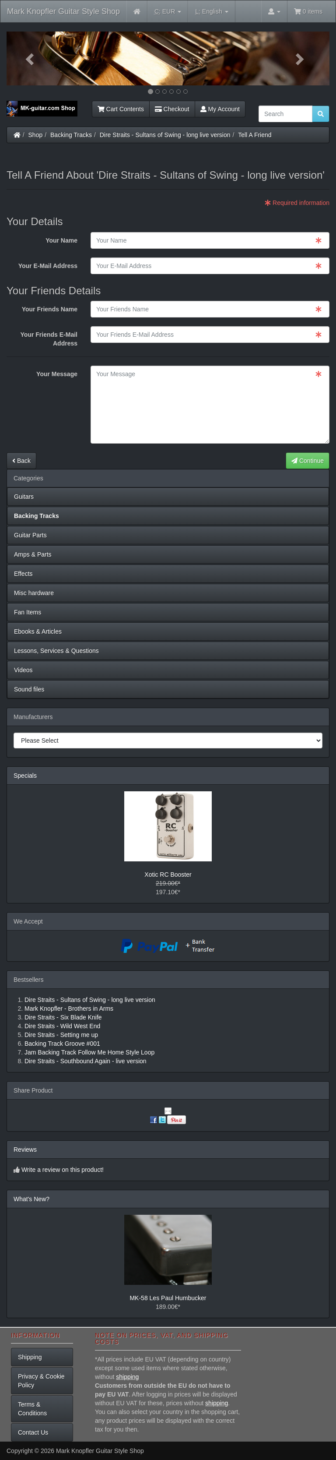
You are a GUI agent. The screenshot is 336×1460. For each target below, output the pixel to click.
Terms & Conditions (32, 1409)
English (211, 11)
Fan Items (27, 612)
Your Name (61, 240)
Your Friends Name (49, 309)
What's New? (31, 1199)
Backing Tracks (71, 134)
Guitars (24, 496)
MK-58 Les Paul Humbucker (168, 1297)
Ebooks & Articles (38, 631)
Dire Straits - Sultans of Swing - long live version (165, 134)
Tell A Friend (254, 134)
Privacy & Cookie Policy (41, 1381)
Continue (307, 460)
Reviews (25, 1149)
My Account (220, 109)
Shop (35, 134)
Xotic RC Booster (167, 874)
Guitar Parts (30, 535)
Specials (25, 775)
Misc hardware (34, 592)
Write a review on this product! (62, 1169)
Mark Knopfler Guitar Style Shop (63, 11)
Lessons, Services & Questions (56, 650)
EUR (167, 11)
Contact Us (33, 1432)
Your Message (56, 373)
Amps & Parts (33, 554)
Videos (23, 670)
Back (21, 460)
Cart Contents (121, 109)
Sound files (29, 689)
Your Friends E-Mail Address (49, 339)
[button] (31, 58)
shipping (127, 1376)
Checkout (172, 109)
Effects (23, 573)
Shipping (30, 1357)
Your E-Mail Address (47, 265)
